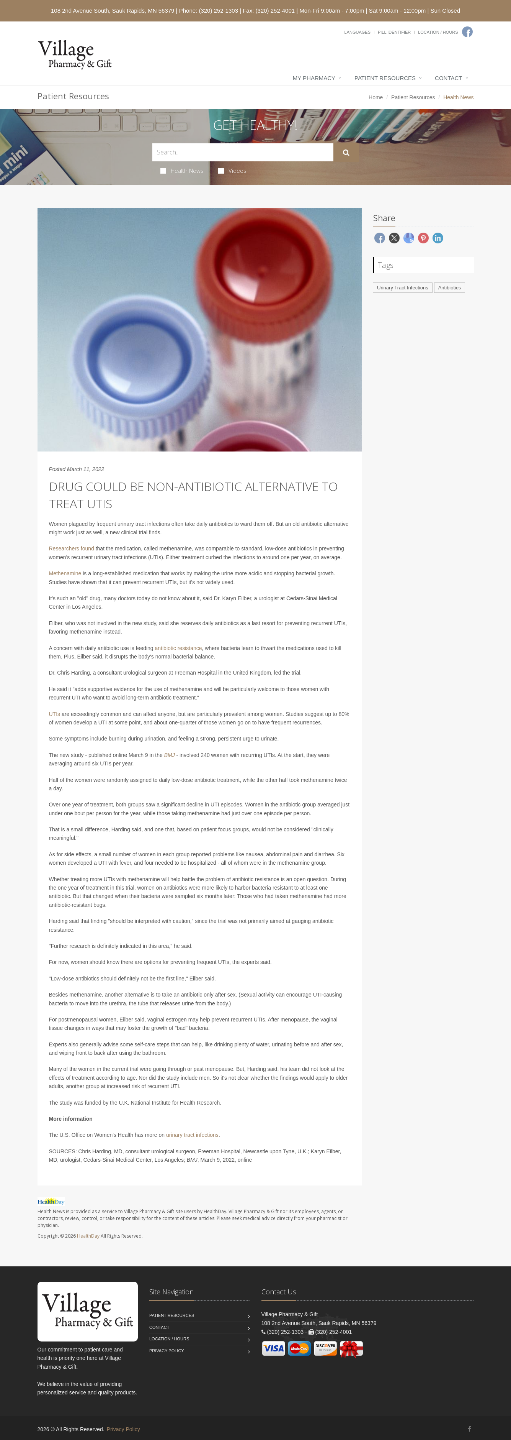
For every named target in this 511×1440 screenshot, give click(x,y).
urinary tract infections (192, 1135)
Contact (448, 78)
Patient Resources (385, 78)
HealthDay (88, 1236)
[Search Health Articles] (242, 152)
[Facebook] (467, 31)
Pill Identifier (394, 32)
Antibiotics (449, 288)
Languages (357, 32)
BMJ (169, 755)
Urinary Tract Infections (402, 288)
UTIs (54, 714)
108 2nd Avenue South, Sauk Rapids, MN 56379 (112, 10)
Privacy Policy (166, 1350)
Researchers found (71, 548)
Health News (182, 170)
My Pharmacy (314, 78)
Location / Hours (438, 32)
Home (376, 97)
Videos (232, 170)
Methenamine (65, 573)
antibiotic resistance (178, 648)
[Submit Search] (346, 152)
